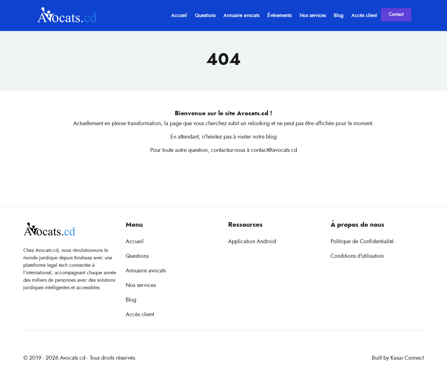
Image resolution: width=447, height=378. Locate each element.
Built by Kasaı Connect (398, 358)
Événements (279, 15)
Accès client (364, 15)
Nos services (313, 15)
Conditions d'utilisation (357, 256)
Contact (396, 14)
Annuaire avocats (241, 15)
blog (271, 137)
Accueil (179, 15)
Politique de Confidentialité (362, 241)
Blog (338, 15)
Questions (205, 15)
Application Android (252, 241)
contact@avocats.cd (274, 150)
